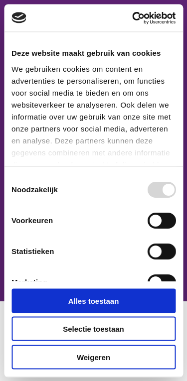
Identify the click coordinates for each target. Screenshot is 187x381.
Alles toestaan (93, 300)
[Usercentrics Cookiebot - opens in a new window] (133, 17)
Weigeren (93, 357)
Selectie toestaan (93, 329)
